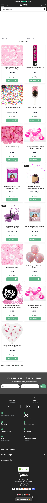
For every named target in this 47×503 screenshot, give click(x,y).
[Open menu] (2, 5)
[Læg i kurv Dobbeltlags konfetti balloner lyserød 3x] (35, 279)
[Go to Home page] (24, 5)
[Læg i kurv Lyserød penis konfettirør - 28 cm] (35, 80)
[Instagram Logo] (18, 406)
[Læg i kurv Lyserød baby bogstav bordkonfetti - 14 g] (12, 279)
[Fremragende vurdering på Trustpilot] (23, 1)
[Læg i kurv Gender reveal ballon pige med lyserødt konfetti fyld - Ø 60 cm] (12, 318)
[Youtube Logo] (29, 406)
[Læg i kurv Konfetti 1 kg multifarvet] (12, 120)
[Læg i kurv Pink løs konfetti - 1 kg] (12, 159)
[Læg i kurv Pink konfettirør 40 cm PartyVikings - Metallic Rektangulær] (12, 239)
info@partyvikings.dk (23, 485)
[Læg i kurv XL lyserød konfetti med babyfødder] (35, 318)
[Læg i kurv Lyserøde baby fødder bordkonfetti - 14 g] (12, 80)
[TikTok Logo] (39, 406)
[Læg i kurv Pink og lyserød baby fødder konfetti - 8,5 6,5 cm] (35, 159)
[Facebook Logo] (8, 406)
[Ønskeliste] (41, 5)
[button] (23, 449)
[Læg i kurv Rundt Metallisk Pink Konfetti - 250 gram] (35, 239)
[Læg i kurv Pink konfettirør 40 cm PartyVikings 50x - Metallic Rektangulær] (35, 199)
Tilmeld (43, 386)
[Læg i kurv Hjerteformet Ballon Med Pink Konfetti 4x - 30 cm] (12, 358)
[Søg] (44, 9)
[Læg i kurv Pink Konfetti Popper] (35, 120)
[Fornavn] (10, 386)
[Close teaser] (32, 497)
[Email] (30, 386)
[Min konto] (7, 5)
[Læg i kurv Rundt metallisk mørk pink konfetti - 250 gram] (12, 199)
